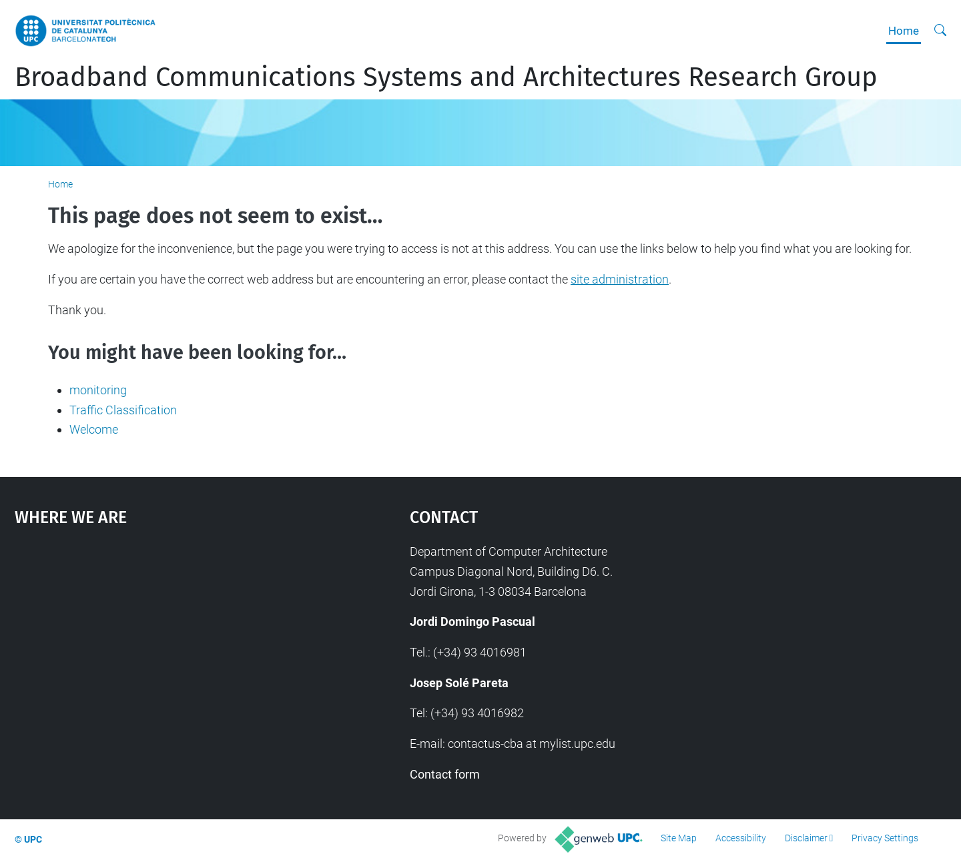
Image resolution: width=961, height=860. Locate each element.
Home (903, 30)
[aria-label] (940, 31)
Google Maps (165, 642)
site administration (620, 279)
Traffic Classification (123, 410)
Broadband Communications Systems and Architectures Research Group (446, 77)
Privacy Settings (885, 838)
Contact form (445, 774)
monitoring (98, 390)
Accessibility (740, 838)
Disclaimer (806, 838)
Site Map (679, 838)
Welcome (93, 429)
